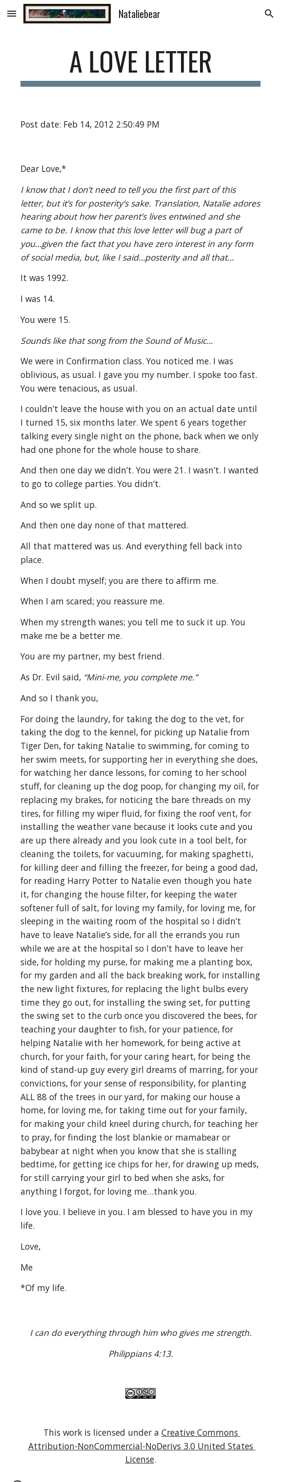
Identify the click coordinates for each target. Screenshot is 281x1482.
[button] (11, 13)
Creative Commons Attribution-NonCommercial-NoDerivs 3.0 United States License (142, 1445)
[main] (140, 66)
